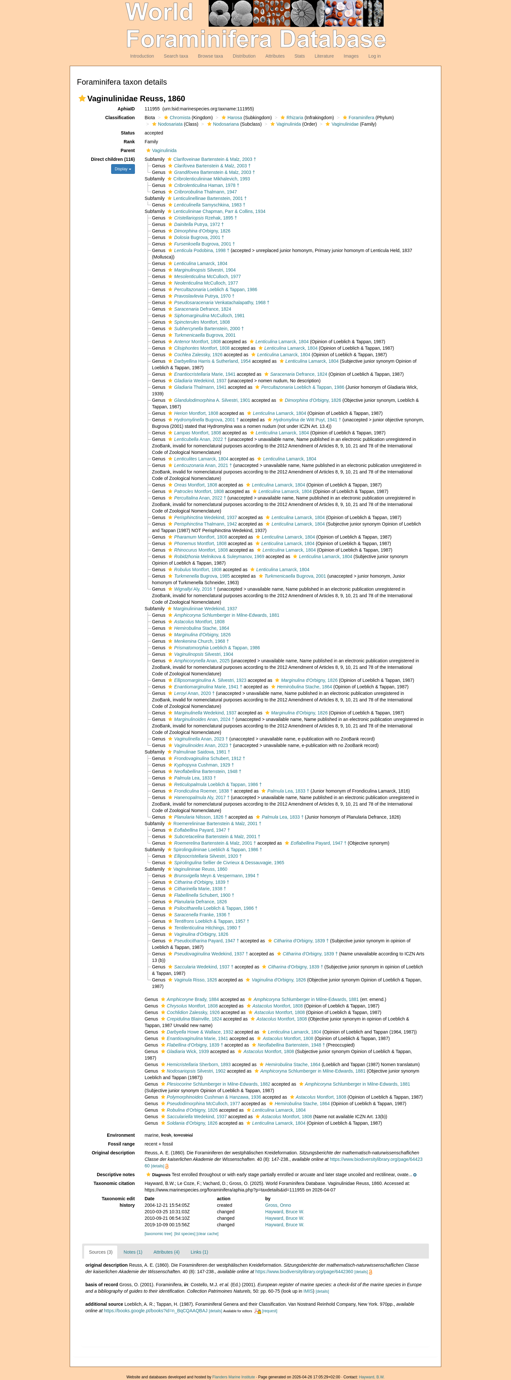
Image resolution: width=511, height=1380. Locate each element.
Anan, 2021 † (199, 465)
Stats (299, 56)
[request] (269, 1311)
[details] (157, 1166)
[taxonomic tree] (158, 1234)
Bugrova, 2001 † (195, 237)
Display (123, 169)
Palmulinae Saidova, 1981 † (198, 751)
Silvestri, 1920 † (204, 856)
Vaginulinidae (341, 124)
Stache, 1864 (198, 628)
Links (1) (199, 1252)
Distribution (244, 56)
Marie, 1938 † (196, 888)
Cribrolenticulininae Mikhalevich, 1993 (208, 178)
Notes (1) (133, 1252)
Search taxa (176, 56)
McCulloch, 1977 (204, 276)
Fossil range (121, 1144)
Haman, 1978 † (203, 185)
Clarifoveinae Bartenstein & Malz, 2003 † (211, 159)
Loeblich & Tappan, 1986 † (214, 784)
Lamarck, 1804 (197, 263)
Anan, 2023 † (197, 738)
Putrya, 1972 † (195, 224)
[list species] (185, 1234)
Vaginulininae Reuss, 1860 (196, 869)
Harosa (231, 117)
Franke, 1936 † (198, 914)
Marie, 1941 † (204, 686)
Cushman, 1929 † (200, 764)
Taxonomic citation (114, 1183)
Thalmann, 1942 (202, 524)
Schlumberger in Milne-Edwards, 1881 (223, 615)
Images (351, 56)
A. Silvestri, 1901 (208, 400)
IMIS (308, 1291)
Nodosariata (167, 124)
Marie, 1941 (201, 374)
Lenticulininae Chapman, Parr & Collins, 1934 (216, 211)
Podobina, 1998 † (198, 250)
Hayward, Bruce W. (284, 1211)
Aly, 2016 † (191, 589)
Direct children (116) (113, 159)
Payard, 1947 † (198, 830)
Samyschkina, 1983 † (206, 204)
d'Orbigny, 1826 (198, 230)
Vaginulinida (285, 124)
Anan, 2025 (198, 660)
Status (128, 132)
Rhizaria (291, 117)
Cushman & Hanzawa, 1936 (210, 1097)
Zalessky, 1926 (194, 354)
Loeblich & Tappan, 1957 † (208, 921)
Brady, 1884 (189, 999)
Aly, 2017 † (198, 797)
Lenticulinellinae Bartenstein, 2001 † (206, 198)
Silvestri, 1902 (192, 1071)
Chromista (176, 117)
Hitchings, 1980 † (204, 927)
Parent (128, 150)
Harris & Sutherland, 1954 (209, 361)
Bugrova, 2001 (201, 335)
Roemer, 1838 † (200, 791)
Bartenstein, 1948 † (204, 771)
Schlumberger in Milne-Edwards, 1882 (214, 1084)
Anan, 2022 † (196, 439)
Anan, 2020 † (191, 693)
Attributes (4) (166, 1252)
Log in (374, 56)
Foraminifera (357, 117)
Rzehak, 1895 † (202, 217)
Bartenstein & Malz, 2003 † (209, 165)
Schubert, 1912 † (206, 758)
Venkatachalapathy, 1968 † (218, 302)
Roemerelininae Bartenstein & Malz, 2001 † (213, 823)
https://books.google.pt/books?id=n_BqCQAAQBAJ (156, 1310)
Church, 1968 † (198, 641)
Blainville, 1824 (190, 1018)
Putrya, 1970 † (200, 296)
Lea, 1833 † (191, 778)
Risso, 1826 (192, 979)
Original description (113, 1152)
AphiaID (126, 108)
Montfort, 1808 (198, 322)
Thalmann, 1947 (202, 191)
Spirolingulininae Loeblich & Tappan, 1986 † (214, 849)
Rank (129, 141)
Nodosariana (222, 124)
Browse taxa (210, 56)
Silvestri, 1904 (201, 270)
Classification (120, 117)
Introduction (142, 56)
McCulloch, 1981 (205, 315)
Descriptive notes (116, 1174)
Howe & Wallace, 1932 (196, 1032)
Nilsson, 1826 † (197, 817)
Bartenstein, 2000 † (205, 328)
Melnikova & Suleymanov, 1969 (215, 556)
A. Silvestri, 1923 (206, 680)
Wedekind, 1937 (196, 380)
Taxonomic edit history (118, 1202)
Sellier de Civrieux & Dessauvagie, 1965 (225, 862)
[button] (82, 98)
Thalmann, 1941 (196, 387)
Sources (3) (100, 1252)
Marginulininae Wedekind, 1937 (201, 608)
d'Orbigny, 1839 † (198, 882)
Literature (324, 56)
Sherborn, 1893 (195, 1064)
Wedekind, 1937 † (207, 953)
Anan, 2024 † (200, 719)
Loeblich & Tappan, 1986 (212, 289)
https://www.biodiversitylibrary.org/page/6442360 (304, 1271)
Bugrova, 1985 (198, 576)
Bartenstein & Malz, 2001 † (213, 836)
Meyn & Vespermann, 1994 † (213, 875)
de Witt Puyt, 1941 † (303, 419)
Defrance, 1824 (199, 309)
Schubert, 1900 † (200, 895)
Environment (121, 1135)
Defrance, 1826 (197, 901)
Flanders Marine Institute (233, 1377)
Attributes (275, 56)
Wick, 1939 (184, 1051)
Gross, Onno (278, 1205)
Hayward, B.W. (372, 1377)
